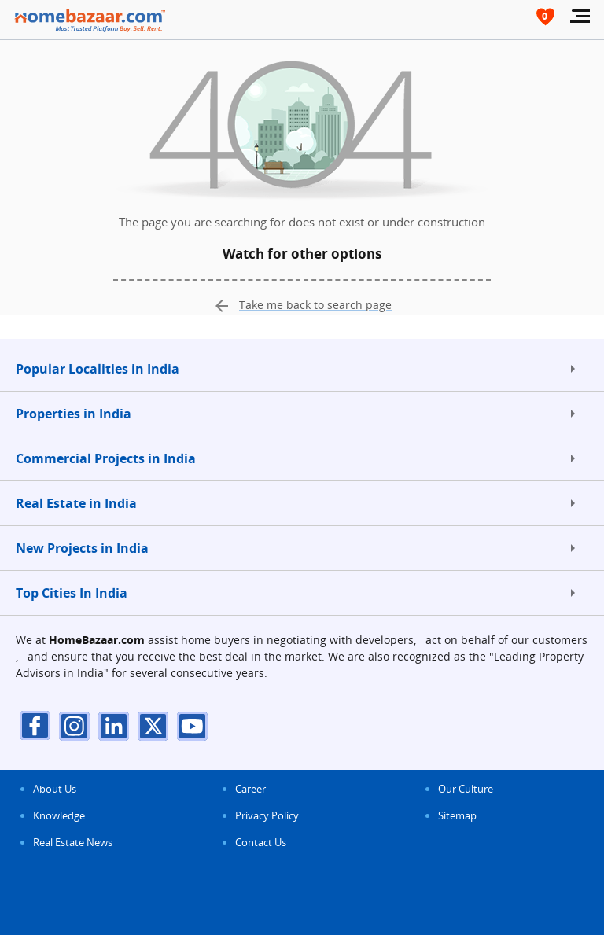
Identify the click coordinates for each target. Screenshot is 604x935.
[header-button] (545, 17)
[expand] (572, 369)
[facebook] (35, 725)
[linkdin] (114, 725)
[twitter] (153, 725)
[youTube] (192, 725)
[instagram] (74, 725)
